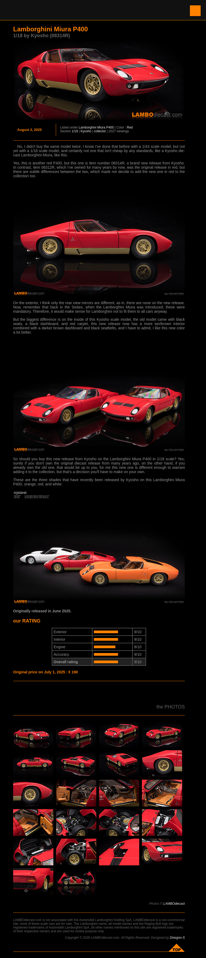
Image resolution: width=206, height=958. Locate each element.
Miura (101, 127)
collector (100, 131)
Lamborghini (87, 127)
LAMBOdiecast (174, 904)
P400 (110, 127)
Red (130, 127)
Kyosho (86, 131)
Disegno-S (177, 938)
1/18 (75, 131)
